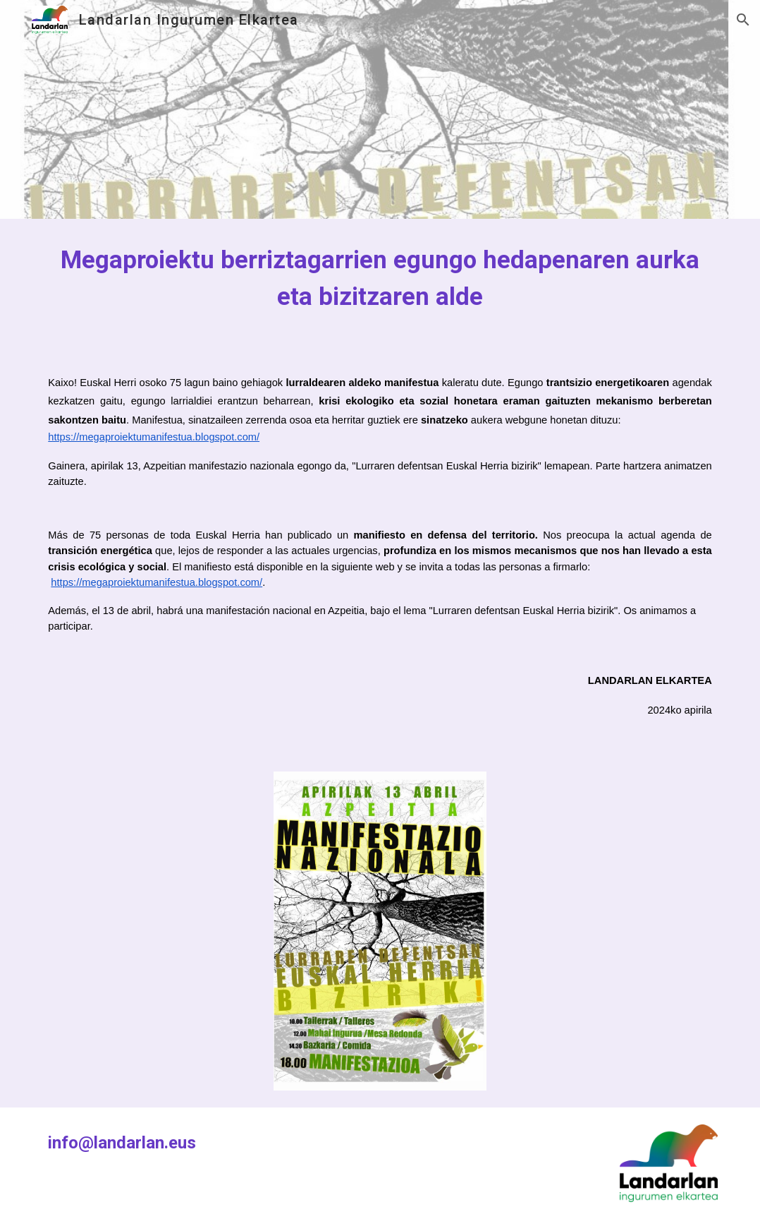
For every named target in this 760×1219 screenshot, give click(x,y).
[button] (743, 20)
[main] (379, 278)
